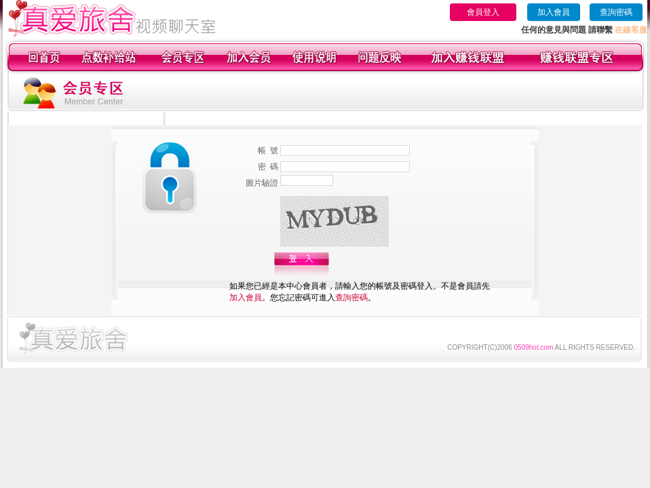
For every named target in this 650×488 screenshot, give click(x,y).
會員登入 (483, 12)
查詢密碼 (616, 12)
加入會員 (553, 12)
